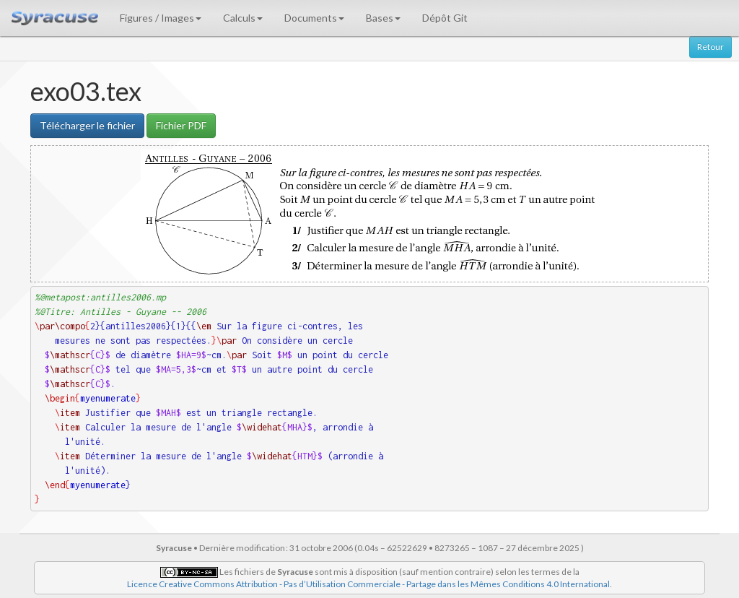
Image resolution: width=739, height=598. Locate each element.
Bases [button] (383, 18)
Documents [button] (314, 18)
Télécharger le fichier (87, 125)
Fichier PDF (181, 125)
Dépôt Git (445, 18)
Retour (710, 46)
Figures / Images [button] (160, 18)
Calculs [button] (243, 18)
